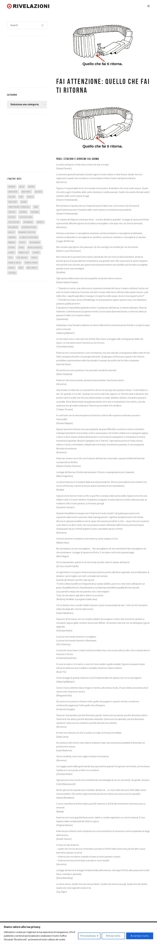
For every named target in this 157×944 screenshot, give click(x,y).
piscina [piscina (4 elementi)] (12, 247)
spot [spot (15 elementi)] (10, 257)
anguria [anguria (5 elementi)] (12, 187)
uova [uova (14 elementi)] (21, 268)
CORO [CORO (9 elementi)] (36, 207)
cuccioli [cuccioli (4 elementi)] (12, 212)
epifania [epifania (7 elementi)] (23, 212)
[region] (78, 933)
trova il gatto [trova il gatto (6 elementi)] (15, 263)
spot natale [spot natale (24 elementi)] (22, 257)
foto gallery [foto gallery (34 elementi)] (14, 222)
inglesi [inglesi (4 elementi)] (11, 232)
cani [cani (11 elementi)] (21, 197)
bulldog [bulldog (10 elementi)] (38, 192)
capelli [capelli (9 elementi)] (30, 197)
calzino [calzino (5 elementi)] (12, 197)
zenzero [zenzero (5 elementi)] (12, 273)
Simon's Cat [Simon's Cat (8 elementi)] (24, 252)
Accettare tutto (140, 936)
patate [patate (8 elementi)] (22, 242)
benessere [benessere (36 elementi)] (13, 192)
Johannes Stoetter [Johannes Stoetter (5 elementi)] (27, 232)
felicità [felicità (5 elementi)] (12, 217)
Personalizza (88, 936)
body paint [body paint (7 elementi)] (26, 192)
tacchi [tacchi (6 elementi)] (34, 257)
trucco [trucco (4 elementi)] (11, 268)
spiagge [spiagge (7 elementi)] (36, 252)
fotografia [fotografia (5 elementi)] (28, 222)
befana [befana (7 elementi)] (31, 187)
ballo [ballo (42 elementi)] (21, 187)
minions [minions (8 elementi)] (12, 242)
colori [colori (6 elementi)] (23, 202)
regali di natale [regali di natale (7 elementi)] (35, 247)
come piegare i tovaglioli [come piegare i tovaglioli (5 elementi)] (19, 207)
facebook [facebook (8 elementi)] (34, 212)
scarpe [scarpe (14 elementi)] (11, 252)
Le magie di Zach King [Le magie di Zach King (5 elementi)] (28, 237)
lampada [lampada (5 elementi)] (12, 237)
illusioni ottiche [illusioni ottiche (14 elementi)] (29, 227)
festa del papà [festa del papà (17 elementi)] (25, 217)
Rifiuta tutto (113, 936)
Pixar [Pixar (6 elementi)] (21, 247)
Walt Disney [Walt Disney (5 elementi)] (32, 268)
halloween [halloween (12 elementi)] (13, 227)
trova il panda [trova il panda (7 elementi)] (31, 263)
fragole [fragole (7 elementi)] (40, 222)
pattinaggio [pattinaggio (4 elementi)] (35, 242)
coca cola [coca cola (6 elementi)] (13, 202)
